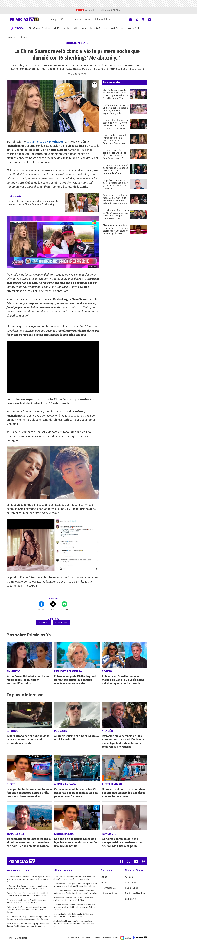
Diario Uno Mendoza (135, 891)
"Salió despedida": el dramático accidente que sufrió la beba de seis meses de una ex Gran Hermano (26, 907)
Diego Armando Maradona (39, 28)
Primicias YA (11, 37)
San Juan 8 (130, 897)
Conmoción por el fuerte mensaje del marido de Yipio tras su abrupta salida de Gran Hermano (28, 892)
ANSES (56, 28)
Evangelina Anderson (98, 28)
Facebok (41, 605)
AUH (75, 28)
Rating (52, 19)
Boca (84, 28)
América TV (130, 880)
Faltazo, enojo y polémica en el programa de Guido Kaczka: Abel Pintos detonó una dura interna (29, 922)
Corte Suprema (117, 28)
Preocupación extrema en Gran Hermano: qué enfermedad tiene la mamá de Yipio (27, 899)
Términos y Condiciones (17, 936)
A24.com (129, 875)
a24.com (116, 10)
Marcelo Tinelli (133, 28)
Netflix (66, 28)
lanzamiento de (44, 141)
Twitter (53, 605)
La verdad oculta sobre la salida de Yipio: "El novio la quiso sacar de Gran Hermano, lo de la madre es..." (29, 877)
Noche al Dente (61, 622)
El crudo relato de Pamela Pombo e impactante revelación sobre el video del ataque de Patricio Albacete (74, 905)
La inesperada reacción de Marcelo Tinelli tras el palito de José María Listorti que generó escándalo (75, 890)
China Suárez (43, 622)
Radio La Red (131, 886)
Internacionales (82, 19)
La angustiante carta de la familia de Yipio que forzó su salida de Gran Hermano (73, 913)
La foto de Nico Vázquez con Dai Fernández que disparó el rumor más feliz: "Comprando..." (27, 885)
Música (64, 19)
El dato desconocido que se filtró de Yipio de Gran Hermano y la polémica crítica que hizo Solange (28, 916)
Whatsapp (64, 605)
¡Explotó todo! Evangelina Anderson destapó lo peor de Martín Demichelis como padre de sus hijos (74, 921)
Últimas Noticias (103, 19)
